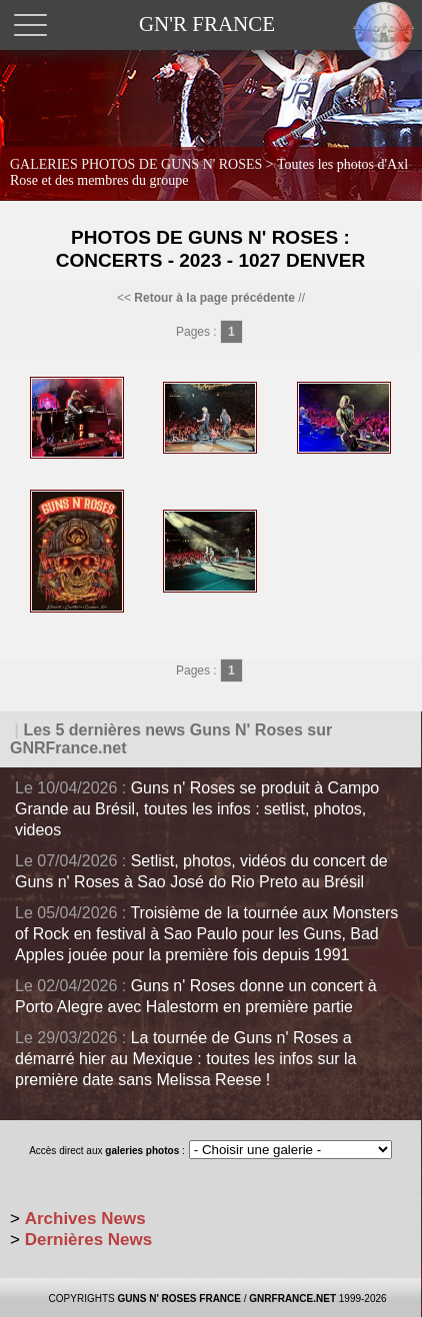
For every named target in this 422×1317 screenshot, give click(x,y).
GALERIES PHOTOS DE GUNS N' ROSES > (209, 172)
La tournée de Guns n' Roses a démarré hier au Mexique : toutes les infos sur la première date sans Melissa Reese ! (186, 1058)
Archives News (85, 1218)
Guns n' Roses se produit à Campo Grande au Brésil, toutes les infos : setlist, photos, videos (197, 808)
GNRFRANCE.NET (292, 1298)
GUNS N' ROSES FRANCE (179, 1298)
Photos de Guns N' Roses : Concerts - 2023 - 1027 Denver (210, 249)
